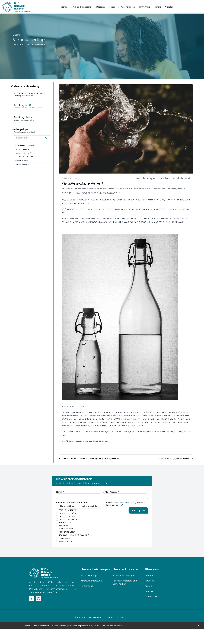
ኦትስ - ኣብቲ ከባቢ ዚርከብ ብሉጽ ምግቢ (174, 458)
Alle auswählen (67, 506)
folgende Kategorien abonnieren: (72, 502)
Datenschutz (151, 596)
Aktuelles (169, 7)
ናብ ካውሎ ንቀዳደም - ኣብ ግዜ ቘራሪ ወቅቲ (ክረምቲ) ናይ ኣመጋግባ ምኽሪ (90, 458)
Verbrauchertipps (89, 575)
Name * (60, 491)
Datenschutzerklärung (126, 502)
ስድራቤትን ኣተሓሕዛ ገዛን (25, 156)
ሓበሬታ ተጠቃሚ (64, 541)
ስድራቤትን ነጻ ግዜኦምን (24, 153)
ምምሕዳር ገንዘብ (22, 160)
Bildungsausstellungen (124, 575)
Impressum (150, 591)
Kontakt (157, 7)
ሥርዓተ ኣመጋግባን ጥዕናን (25, 145)
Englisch (152, 178)
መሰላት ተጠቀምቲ (22, 164)
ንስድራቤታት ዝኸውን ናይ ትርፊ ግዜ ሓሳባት (74, 534)
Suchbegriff (22, 137)
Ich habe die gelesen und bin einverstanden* (126, 503)
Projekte (112, 7)
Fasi (187, 178)
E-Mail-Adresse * (111, 491)
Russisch (177, 178)
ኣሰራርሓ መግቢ (63, 538)
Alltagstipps (100, 7)
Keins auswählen (90, 506)
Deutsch (140, 178)
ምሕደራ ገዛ (62, 525)
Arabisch (165, 178)
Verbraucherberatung (82, 7)
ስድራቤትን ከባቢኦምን (23, 149)
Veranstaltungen (128, 7)
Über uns (64, 7)
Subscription (138, 510)
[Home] (43, 573)
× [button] (198, 625)
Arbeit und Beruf (65, 531)
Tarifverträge (144, 7)
